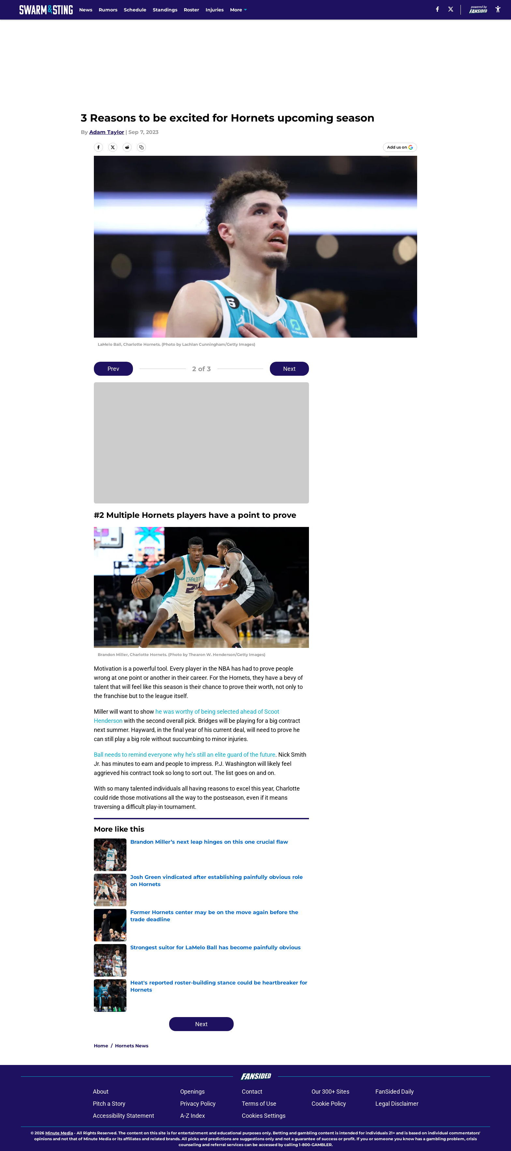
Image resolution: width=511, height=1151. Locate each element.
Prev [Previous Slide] (113, 368)
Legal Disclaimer (396, 1103)
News (85, 10)
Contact (252, 1091)
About (101, 1091)
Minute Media (59, 1132)
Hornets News (131, 1046)
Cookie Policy (329, 1103)
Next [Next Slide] (289, 368)
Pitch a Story (109, 1103)
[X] (450, 9)
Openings (192, 1091)
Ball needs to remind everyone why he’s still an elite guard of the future (184, 754)
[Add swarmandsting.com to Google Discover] (400, 147)
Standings (165, 10)
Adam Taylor (106, 132)
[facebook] (437, 9)
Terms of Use (259, 1103)
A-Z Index (192, 1115)
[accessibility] (498, 9)
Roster (191, 10)
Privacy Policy (198, 1103)
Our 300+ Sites (330, 1091)
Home (101, 1046)
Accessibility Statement (123, 1115)
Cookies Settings (263, 1115)
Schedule (135, 10)
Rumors (108, 10)
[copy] (141, 147)
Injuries (215, 10)
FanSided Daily (394, 1091)
